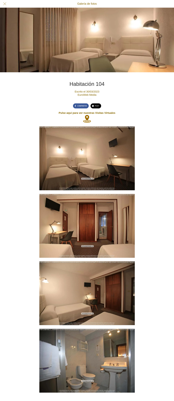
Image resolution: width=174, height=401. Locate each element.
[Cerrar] (4, 3)
